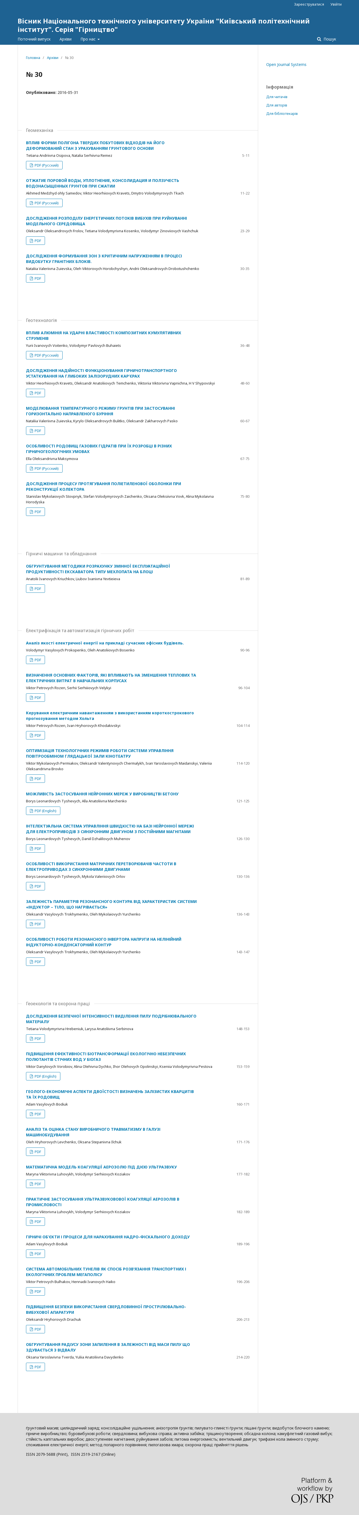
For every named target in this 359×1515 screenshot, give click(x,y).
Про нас (88, 39)
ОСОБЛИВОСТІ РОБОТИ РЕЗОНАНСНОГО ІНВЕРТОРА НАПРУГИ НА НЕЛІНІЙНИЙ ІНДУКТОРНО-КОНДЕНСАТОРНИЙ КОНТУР (103, 941)
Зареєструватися (309, 4)
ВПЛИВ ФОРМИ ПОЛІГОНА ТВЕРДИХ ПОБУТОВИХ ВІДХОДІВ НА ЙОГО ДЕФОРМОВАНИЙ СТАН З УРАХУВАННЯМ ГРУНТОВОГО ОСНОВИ (95, 145)
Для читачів (276, 96)
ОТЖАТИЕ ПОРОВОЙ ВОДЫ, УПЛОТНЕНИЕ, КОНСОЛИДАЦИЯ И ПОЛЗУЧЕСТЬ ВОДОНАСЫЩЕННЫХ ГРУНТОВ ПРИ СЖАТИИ (102, 183)
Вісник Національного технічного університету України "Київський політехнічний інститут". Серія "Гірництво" (164, 25)
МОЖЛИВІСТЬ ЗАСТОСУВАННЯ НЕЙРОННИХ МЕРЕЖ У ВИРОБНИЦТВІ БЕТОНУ (102, 793)
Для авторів (276, 105)
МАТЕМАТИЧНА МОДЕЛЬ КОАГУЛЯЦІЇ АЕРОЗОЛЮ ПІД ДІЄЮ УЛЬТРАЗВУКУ (101, 1167)
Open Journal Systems (286, 64)
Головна (33, 57)
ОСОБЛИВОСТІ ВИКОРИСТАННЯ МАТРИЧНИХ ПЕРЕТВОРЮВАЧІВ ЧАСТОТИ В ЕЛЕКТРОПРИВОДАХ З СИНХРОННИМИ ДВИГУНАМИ (101, 866)
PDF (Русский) (46, 165)
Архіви (66, 39)
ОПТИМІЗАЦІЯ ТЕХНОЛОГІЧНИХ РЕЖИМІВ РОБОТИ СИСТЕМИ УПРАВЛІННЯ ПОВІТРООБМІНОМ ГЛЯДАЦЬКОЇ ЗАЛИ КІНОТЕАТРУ (99, 753)
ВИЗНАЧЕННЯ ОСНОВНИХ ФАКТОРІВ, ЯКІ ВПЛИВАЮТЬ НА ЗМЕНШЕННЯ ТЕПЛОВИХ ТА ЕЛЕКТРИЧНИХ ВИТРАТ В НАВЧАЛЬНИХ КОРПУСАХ (111, 677)
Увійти (336, 4)
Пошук (329, 39)
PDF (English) (45, 810)
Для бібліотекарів (282, 113)
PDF (37, 240)
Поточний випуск (34, 39)
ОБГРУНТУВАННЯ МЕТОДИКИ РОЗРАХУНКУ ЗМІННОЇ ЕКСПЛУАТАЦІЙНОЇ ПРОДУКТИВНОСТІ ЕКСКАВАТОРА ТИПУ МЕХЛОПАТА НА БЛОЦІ (98, 568)
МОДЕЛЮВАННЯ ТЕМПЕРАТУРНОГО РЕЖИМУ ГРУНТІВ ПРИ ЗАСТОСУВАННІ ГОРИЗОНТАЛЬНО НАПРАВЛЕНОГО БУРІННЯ (100, 411)
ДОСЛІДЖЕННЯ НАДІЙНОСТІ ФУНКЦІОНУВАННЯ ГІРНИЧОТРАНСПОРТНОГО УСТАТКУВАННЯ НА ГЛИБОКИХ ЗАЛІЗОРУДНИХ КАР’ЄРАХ (101, 373)
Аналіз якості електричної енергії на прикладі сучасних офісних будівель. (105, 643)
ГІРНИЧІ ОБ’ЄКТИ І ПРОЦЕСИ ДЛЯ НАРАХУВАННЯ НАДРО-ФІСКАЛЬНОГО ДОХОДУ (108, 1236)
